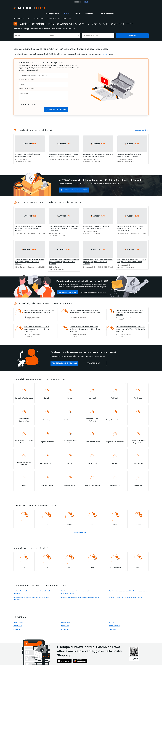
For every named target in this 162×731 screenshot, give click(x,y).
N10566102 (65, 626)
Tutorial (28, 18)
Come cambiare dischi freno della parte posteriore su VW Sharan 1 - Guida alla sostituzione (36, 329)
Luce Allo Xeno (51, 18)
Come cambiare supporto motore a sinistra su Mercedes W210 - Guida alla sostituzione (39, 311)
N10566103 (65, 630)
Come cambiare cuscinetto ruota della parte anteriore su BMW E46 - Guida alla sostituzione (85, 311)
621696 (111, 622)
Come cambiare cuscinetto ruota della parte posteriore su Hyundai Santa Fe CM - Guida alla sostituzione (85, 329)
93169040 (17, 630)
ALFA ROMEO (62, 18)
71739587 (112, 630)
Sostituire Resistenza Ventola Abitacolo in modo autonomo (128, 591)
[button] (90, 14)
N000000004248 (66, 622)
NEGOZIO (77, 2)
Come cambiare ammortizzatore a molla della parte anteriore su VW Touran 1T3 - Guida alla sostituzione (130, 329)
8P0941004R (18, 626)
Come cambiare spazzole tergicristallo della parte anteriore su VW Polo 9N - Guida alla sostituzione (129, 312)
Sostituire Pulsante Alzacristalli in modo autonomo (125, 597)
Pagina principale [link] (19, 18)
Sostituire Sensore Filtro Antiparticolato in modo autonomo (80, 597)
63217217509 (18, 622)
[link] (52, 14)
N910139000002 (114, 626)
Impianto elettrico (39, 18)
